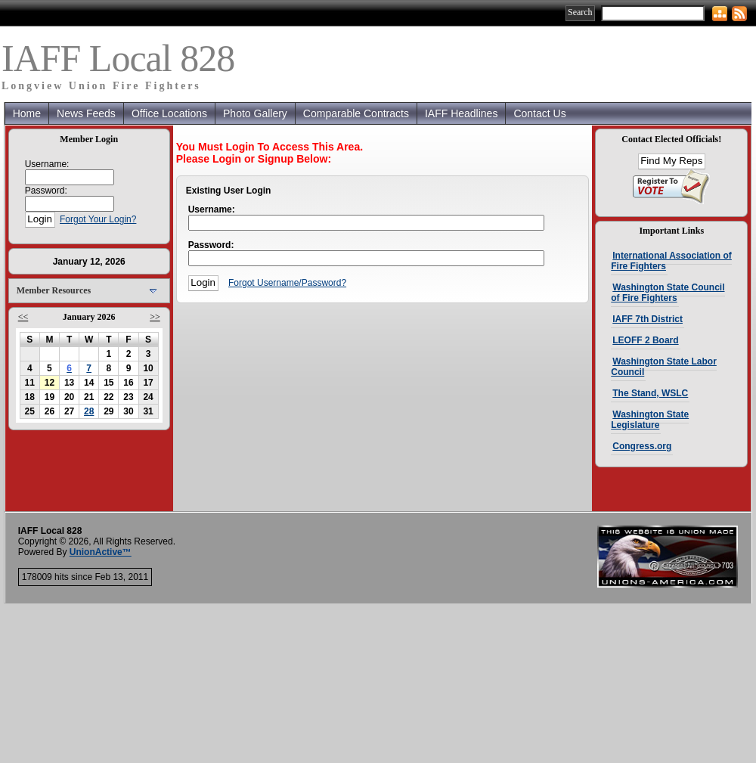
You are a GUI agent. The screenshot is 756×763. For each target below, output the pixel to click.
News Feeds (86, 113)
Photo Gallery (255, 113)
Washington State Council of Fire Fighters (667, 292)
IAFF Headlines (461, 113)
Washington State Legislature (650, 419)
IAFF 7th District (647, 319)
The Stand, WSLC (650, 393)
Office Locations (169, 113)
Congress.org (641, 446)
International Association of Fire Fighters (671, 260)
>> (155, 317)
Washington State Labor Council (664, 366)
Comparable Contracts (356, 113)
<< (23, 317)
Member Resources (54, 290)
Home (27, 113)
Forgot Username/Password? (287, 283)
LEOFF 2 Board (645, 340)
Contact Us (539, 113)
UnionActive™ (101, 552)
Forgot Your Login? (98, 219)
